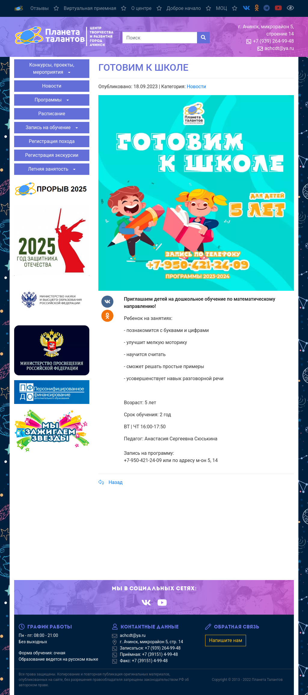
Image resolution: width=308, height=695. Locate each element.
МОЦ (226, 8)
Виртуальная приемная (95, 8)
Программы (50, 100)
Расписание (51, 113)
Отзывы (44, 8)
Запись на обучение (50, 127)
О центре (146, 8)
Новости (51, 86)
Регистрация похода (52, 141)
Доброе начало (189, 8)
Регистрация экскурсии (51, 155)
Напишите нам (225, 640)
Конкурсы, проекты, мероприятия (51, 68)
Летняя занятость (50, 169)
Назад (110, 482)
